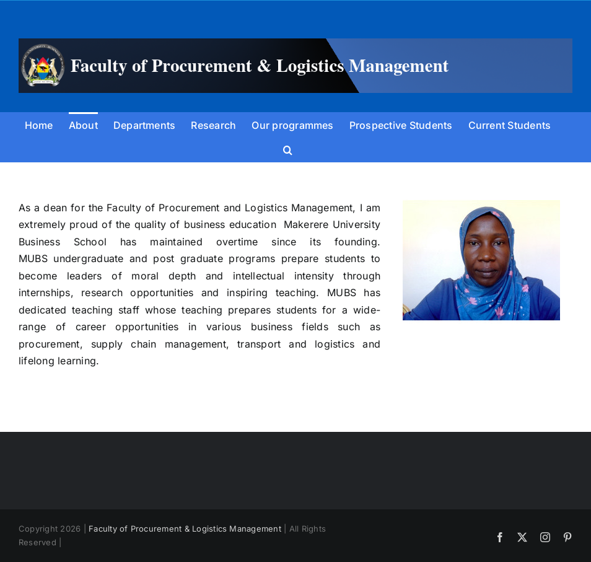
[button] (287, 149)
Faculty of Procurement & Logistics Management (185, 528)
